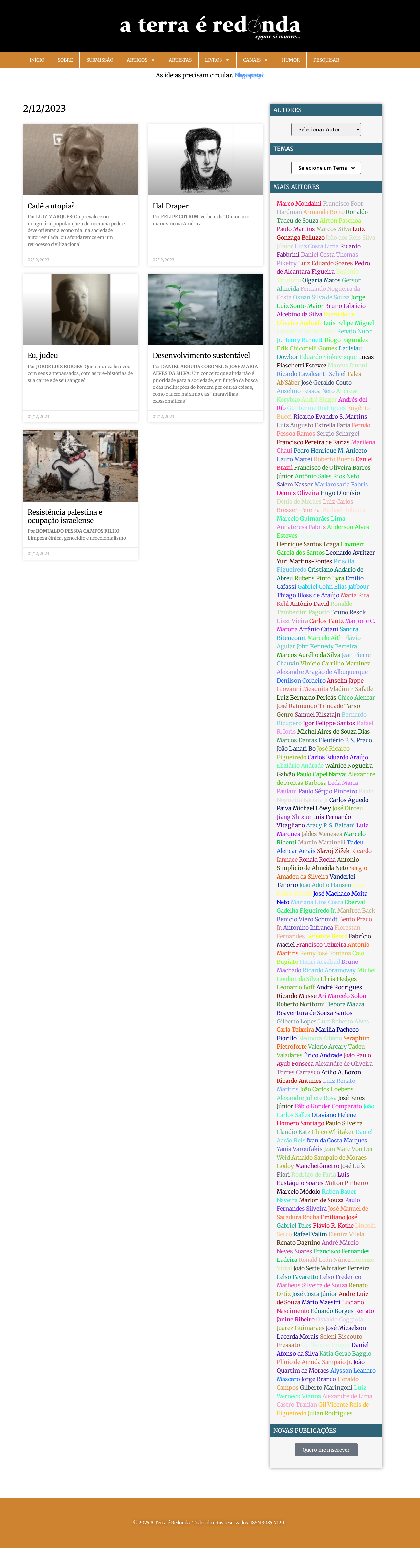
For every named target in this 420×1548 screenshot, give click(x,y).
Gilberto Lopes (297, 1021)
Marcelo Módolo (298, 1191)
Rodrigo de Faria (313, 1174)
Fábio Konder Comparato (328, 1106)
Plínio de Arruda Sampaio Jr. (314, 1362)
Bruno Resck (348, 612)
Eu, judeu (43, 355)
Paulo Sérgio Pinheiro (327, 791)
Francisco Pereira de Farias (313, 442)
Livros (217, 60)
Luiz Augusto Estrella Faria (313, 425)
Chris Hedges (339, 978)
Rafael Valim (310, 1234)
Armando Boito (324, 212)
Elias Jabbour (351, 586)
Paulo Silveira (344, 1123)
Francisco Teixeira (321, 944)
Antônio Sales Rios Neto (327, 476)
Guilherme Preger (325, 1345)
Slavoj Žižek (333, 851)
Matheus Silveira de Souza (312, 1285)
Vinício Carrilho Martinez (335, 663)
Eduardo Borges (332, 1311)
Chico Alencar (356, 697)
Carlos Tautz (326, 621)
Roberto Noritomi (301, 1004)
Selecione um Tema (327, 168)
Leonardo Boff (296, 987)
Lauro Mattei (294, 459)
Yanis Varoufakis (300, 1149)
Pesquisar (326, 60)
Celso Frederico (340, 1276)
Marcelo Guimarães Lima (311, 518)
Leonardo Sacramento (306, 331)
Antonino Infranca (308, 927)
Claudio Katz (293, 1132)
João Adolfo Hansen (325, 885)
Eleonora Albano (320, 1038)
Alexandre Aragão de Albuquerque (322, 672)
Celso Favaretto (297, 1276)
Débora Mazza (345, 1004)
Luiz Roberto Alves (343, 1021)
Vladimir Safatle (351, 689)
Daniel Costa (318, 254)
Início (37, 60)
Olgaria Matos (321, 280)
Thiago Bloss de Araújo (308, 595)
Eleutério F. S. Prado (345, 740)
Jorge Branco (318, 1379)
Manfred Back (356, 910)
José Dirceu (347, 808)
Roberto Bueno (334, 459)
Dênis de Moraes (299, 501)
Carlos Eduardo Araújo (338, 757)
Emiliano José (339, 1217)
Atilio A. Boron (341, 1072)
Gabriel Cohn (315, 586)
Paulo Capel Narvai (321, 774)
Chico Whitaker (333, 1132)
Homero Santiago (300, 1123)
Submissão (99, 60)
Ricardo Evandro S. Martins (330, 416)
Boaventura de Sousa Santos (315, 1013)
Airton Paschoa (340, 220)
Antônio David (309, 603)
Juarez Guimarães (301, 1328)
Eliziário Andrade (300, 765)
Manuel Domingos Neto (331, 535)
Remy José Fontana (325, 953)
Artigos (141, 60)
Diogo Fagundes (346, 340)
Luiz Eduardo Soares (325, 263)
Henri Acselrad (320, 961)
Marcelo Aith (325, 638)
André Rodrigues (339, 987)
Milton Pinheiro (346, 1183)
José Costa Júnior (314, 1294)
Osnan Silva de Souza (321, 297)
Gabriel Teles (294, 1225)
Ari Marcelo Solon (342, 996)
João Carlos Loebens (327, 1089)
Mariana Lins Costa (317, 902)
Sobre (65, 60)
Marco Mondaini (299, 203)
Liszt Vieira (292, 621)
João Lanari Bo (296, 748)
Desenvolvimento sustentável (201, 355)
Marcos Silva (333, 229)
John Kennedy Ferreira (327, 646)
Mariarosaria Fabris (341, 484)
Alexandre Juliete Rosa (307, 1097)
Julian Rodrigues (330, 1413)
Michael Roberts (343, 510)
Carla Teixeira (295, 1029)
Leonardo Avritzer (350, 552)
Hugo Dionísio (340, 493)
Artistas (180, 60)
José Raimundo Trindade (310, 706)
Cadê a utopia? (51, 206)
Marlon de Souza (321, 1200)
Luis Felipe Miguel (349, 323)
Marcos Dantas (297, 740)
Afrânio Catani (318, 629)
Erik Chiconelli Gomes (307, 348)
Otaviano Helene (334, 1115)
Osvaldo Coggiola (339, 1319)
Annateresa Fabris (301, 527)
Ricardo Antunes (299, 1080)
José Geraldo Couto (326, 382)
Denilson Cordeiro (301, 680)
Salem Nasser (295, 484)
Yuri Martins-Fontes (304, 561)
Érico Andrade (323, 1055)
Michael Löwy (312, 808)
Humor (291, 60)
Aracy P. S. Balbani (330, 825)
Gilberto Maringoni (326, 1387)
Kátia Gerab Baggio (345, 1353)
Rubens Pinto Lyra (319, 578)
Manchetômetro (317, 1166)
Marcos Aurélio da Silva (308, 655)
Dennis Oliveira (298, 493)
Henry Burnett (303, 340)
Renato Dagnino (298, 1242)
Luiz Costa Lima (317, 246)
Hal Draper (171, 206)
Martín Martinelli (322, 842)
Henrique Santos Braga (308, 544)
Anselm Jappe (345, 680)
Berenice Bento (326, 936)
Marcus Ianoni (347, 365)
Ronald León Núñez (325, 1259)
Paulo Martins (296, 229)
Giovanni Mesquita (302, 689)
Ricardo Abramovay (329, 970)
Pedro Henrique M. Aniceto (330, 450)
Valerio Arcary (327, 1046)
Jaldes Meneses (322, 834)
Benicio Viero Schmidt (307, 919)
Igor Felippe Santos (329, 723)
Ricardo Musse (297, 996)
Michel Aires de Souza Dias (333, 731)
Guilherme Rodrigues (316, 408)
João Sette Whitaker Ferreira (331, 1268)
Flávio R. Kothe (333, 1225)
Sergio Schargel (338, 433)
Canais (255, 60)
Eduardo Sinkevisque (328, 357)
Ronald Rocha (317, 859)
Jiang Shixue (294, 817)
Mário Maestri (321, 1302)
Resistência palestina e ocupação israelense (65, 516)
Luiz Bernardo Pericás (306, 697)
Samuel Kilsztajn (317, 714)
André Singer (319, 399)
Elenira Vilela (346, 1234)
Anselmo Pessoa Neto (306, 391)
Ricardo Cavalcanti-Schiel (311, 374)
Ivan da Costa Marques (337, 1140)
